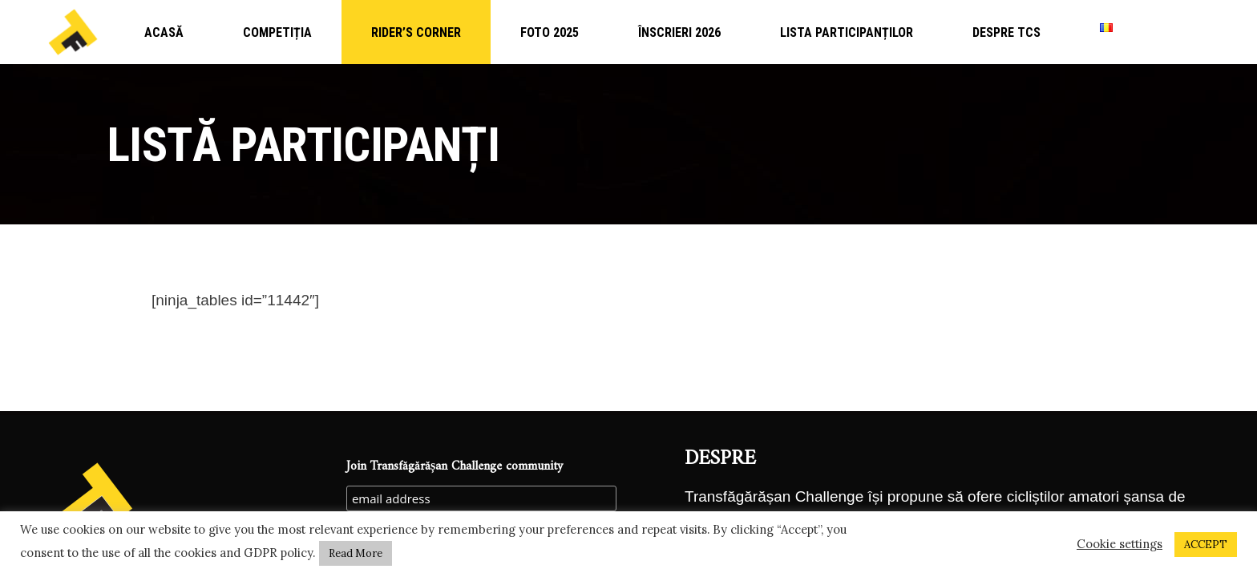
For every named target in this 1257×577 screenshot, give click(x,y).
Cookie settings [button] (1119, 544)
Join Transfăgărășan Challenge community (454, 466)
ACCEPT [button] (1205, 544)
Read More (355, 553)
